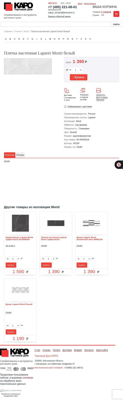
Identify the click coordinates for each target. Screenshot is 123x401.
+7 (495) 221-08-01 (62, 7)
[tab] (9, 155)
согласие (28, 377)
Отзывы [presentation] (20, 155)
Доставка (67, 350)
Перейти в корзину (116, 14)
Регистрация (90, 4)
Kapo (19, 7)
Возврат (78, 350)
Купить (78, 77)
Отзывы (46, 350)
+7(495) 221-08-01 (73, 367)
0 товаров (106, 12)
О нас (37, 350)
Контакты (89, 350)
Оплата (56, 350)
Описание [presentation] (10, 155)
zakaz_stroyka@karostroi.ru (61, 12)
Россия (91, 114)
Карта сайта (102, 350)
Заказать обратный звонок (59, 16)
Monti (78, 121)
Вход (80, 4)
